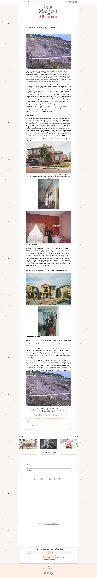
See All (76, 436)
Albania (27, 421)
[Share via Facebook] (26, 425)
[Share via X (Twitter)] (29, 425)
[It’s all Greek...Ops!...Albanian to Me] (48, 444)
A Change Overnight (66, 451)
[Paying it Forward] (28, 444)
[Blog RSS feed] (66, 2)
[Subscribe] (49, 557)
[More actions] (70, 24)
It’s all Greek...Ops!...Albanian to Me (48, 451)
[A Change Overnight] (69, 444)
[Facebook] (76, 2)
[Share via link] (35, 425)
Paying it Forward (25, 451)
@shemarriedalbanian (52, 523)
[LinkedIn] (73, 2)
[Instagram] (69, 2)
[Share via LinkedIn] (32, 425)
